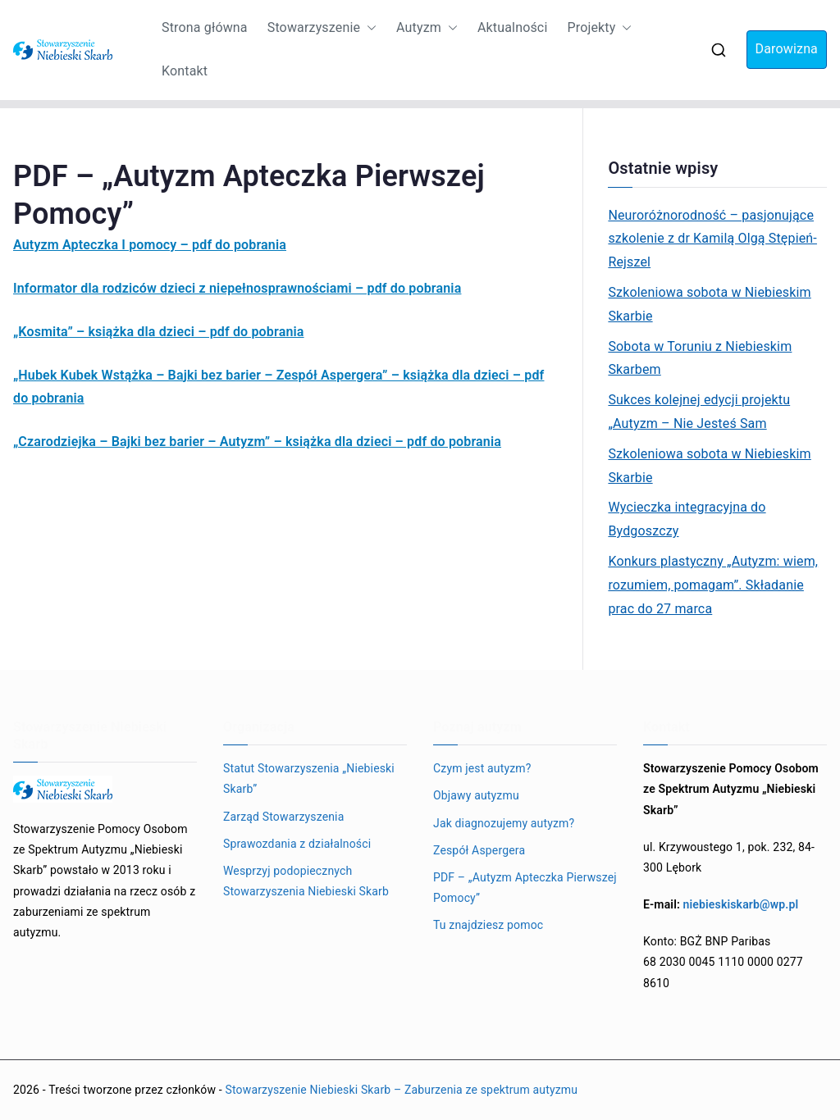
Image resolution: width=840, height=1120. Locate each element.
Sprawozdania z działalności (297, 843)
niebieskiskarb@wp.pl (741, 904)
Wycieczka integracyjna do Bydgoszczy (686, 519)
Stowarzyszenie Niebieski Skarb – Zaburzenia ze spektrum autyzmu (401, 1089)
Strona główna (205, 27)
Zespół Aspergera (479, 850)
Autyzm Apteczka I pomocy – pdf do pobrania (149, 245)
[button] (368, 28)
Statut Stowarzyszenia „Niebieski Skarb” (309, 778)
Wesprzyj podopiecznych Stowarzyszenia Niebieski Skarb (306, 881)
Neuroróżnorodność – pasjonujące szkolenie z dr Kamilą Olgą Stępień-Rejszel (712, 239)
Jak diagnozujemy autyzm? (503, 823)
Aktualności (512, 27)
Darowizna (787, 49)
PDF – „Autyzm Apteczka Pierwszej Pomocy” (525, 887)
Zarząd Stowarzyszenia (283, 816)
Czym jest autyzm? (482, 768)
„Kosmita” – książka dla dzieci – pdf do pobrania (158, 331)
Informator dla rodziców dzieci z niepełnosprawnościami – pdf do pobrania (237, 288)
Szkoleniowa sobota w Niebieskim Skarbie (709, 304)
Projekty (599, 28)
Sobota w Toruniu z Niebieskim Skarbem (700, 358)
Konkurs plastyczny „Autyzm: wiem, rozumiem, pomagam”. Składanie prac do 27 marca (713, 585)
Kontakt (185, 71)
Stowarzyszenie (322, 28)
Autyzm (427, 28)
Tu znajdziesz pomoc (488, 924)
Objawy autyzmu (476, 795)
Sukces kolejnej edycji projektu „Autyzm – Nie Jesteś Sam (699, 411)
